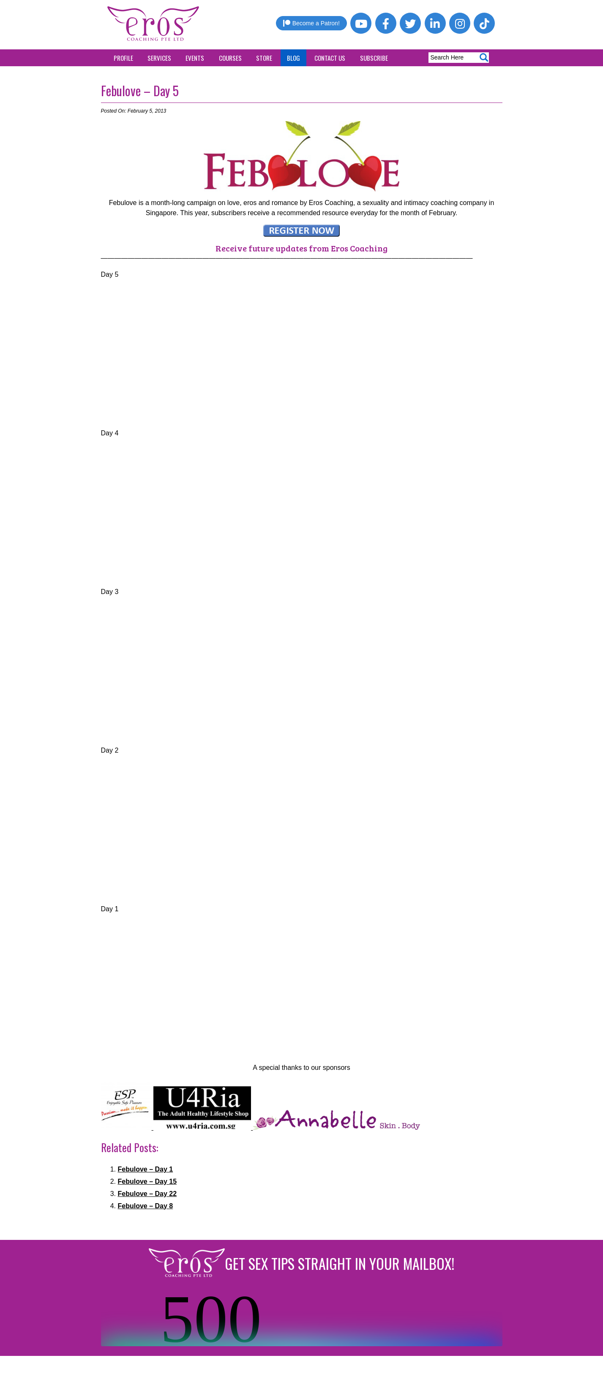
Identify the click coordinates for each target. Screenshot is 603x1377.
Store (264, 57)
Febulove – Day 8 (145, 1206)
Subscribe (374, 57)
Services (159, 57)
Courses (230, 57)
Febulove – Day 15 (147, 1181)
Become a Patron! (311, 23)
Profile (123, 57)
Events (195, 57)
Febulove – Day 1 (145, 1169)
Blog (293, 57)
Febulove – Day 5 (140, 90)
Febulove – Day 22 (147, 1193)
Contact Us (329, 57)
